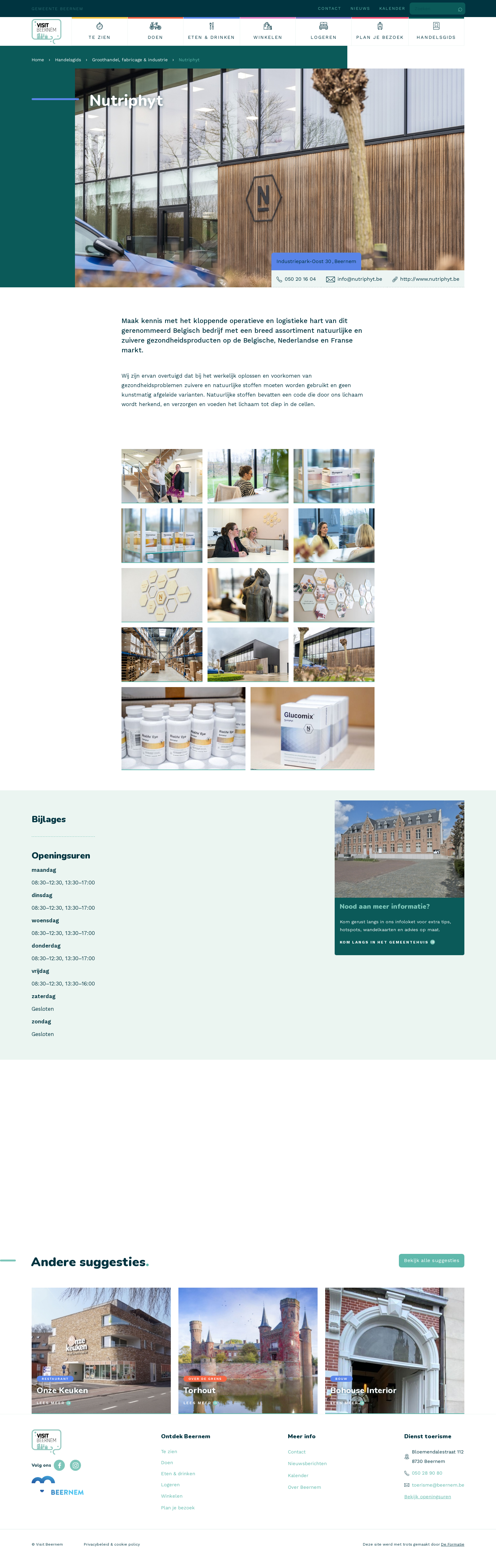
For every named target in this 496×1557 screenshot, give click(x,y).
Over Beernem (304, 1487)
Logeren (170, 1485)
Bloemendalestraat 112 (438, 1452)
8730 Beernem (428, 1461)
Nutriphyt (189, 59)
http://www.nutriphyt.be (429, 279)
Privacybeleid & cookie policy (112, 1544)
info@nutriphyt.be (360, 279)
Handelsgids (68, 59)
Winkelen (172, 1496)
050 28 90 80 (427, 1473)
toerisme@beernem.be (438, 1485)
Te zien (169, 1451)
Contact (329, 8)
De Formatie (452, 1544)
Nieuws (360, 8)
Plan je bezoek (178, 1508)
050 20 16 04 (300, 279)
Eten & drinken (178, 1473)
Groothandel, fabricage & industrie (130, 59)
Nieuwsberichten (307, 1463)
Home (38, 59)
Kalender (392, 8)
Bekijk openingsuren (427, 1497)
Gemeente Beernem (58, 8)
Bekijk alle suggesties (431, 1260)
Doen (167, 1462)
